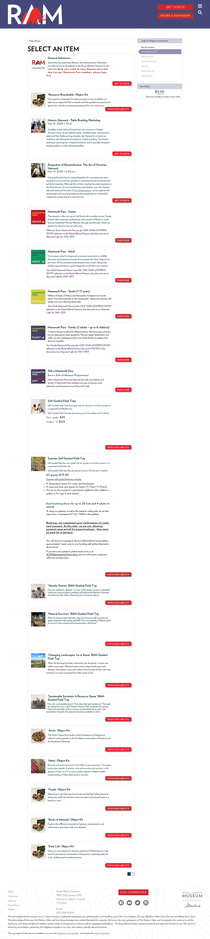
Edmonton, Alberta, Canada (70, 899)
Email (59, 908)
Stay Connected (133, 892)
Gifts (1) (144, 66)
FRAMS (11, 909)
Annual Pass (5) (147, 71)
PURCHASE (123, 240)
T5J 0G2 (61, 902)
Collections (13, 896)
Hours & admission (175, 15)
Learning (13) (146, 76)
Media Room (13, 905)
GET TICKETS (122, 83)
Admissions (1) (147, 56)
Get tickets (175, 7)
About (10, 891)
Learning (12, 900)
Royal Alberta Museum (68, 891)
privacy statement (102, 933)
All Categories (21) (149, 51)
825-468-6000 (65, 912)
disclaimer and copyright (68, 933)
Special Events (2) (148, 61)
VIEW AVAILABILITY (118, 109)
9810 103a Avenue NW (68, 895)
